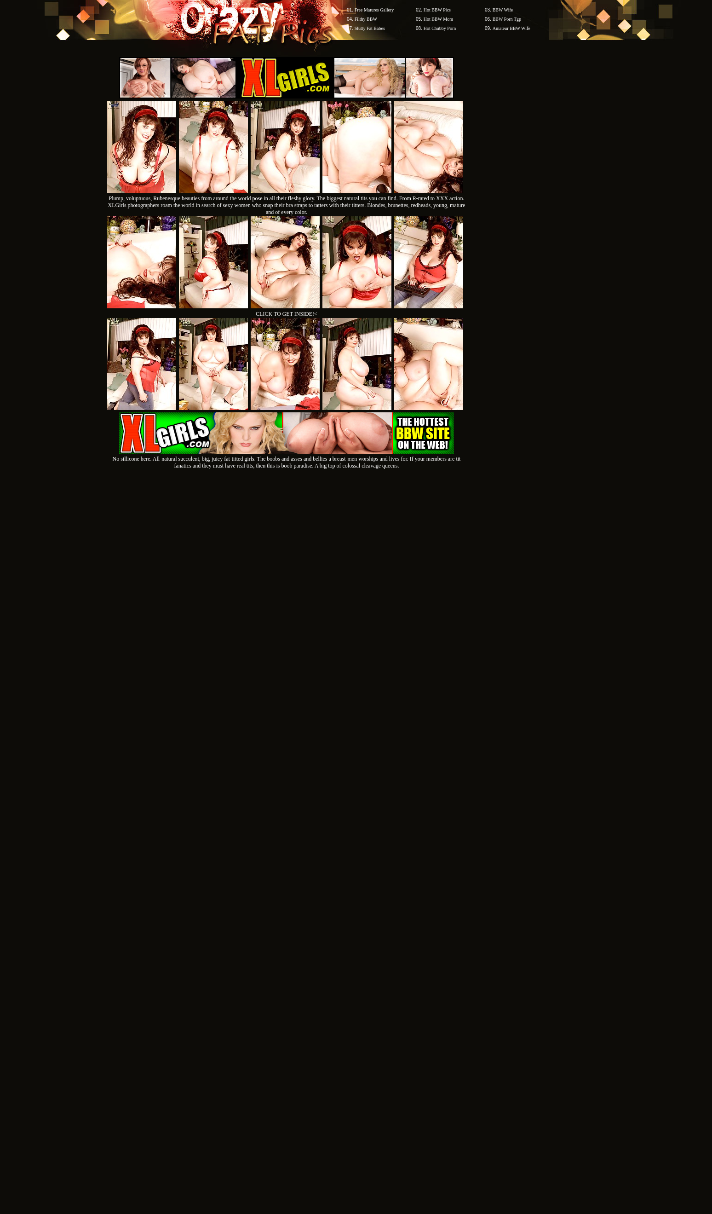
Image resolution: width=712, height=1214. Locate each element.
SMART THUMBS (372, 1038)
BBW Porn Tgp (507, 19)
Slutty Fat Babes (370, 28)
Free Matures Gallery (374, 9)
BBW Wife (503, 9)
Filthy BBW (366, 19)
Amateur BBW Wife (511, 28)
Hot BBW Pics (437, 9)
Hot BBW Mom (438, 19)
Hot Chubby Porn (440, 28)
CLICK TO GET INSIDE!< (286, 314)
